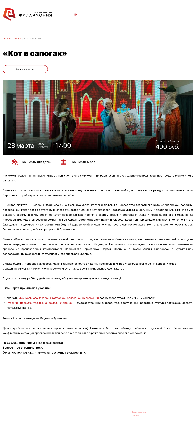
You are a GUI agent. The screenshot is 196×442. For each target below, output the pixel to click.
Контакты (122, 395)
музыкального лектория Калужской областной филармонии (59, 297)
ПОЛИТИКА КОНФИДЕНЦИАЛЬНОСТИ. (21, 431)
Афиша (17, 38)
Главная (7, 38)
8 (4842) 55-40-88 (86, 411)
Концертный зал (80, 161)
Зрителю (107, 395)
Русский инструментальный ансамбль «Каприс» (40, 302)
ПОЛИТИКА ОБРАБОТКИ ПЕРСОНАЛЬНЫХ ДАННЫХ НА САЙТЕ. (32, 434)
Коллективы (90, 395)
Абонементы (58, 395)
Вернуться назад (25, 68)
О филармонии (24, 395)
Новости (41, 395)
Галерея (75, 395)
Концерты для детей (32, 161)
